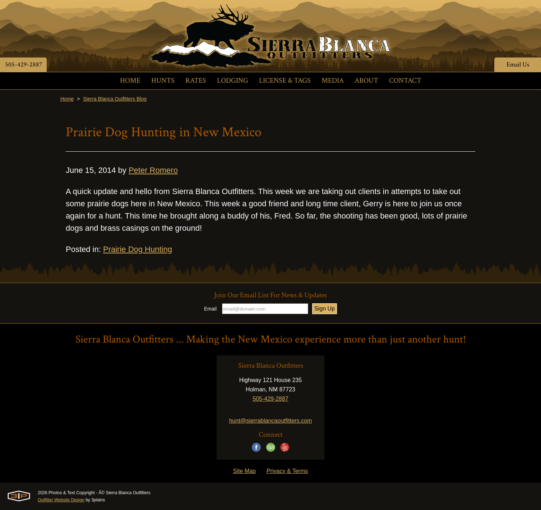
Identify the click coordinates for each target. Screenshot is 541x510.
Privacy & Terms (287, 471)
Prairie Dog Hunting (137, 249)
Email (210, 309)
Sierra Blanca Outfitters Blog (115, 99)
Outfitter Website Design (61, 499)
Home (67, 99)
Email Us (518, 64)
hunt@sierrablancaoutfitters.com (270, 421)
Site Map (244, 471)
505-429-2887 (23, 64)
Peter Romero (153, 170)
